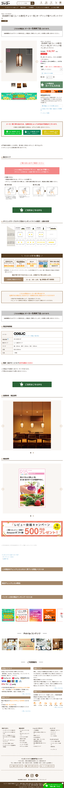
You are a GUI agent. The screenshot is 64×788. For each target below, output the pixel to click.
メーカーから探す (24, 744)
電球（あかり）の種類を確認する (54, 66)
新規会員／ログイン (55, 730)
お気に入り (51, 3)
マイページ (41, 3)
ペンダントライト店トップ (11, 7)
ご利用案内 (31, 7)
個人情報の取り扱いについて (40, 743)
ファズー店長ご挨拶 (55, 741)
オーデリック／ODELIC (8, 557)
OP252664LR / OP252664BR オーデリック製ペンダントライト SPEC (19, 545)
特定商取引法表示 (38, 741)
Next (36, 61)
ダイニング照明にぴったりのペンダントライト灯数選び (9, 737)
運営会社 (53, 746)
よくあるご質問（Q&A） (8, 743)
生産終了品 (5, 559)
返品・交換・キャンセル (39, 739)
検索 (32, 3)
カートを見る (54, 736)
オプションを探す (24, 746)
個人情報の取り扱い (33, 779)
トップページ (54, 749)
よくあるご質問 (55, 7)
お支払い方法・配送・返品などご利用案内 (51, 109)
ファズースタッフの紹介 (56, 743)
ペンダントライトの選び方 (42, 7)
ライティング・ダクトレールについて (9, 740)
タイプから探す (23, 742)
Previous (2, 425)
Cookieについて (37, 746)
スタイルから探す (24, 737)
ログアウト (53, 734)
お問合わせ (46, 3)
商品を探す (23, 7)
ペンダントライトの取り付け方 (9, 732)
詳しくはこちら (26, 694)
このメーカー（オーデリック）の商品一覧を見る (27, 336)
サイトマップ (43, 779)
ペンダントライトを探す (24, 731)
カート (56, 3)
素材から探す (23, 738)
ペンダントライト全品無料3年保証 (9, 746)
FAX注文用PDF (37, 737)
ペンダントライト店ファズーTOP (10, 555)
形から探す (22, 740)
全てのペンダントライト (24, 734)
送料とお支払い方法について (40, 732)
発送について (37, 735)
